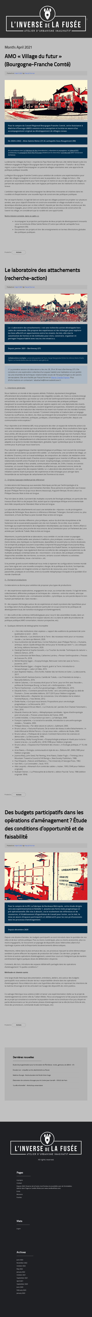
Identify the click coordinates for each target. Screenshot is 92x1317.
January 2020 (21, 1293)
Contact (19, 1183)
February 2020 (21, 1290)
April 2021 (20, 1281)
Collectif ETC (73, 150)
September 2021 (22, 1278)
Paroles (19, 1197)
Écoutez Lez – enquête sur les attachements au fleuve (31, 1070)
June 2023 (20, 1260)
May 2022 (20, 1269)
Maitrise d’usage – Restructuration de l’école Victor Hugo (32, 1075)
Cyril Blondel (65, 153)
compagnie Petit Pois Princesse (30, 153)
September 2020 (22, 1284)
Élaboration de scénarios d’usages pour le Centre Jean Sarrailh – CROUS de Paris (40, 1080)
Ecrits (18, 1191)
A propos (20, 1180)
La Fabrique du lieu (30, 150)
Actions (18, 252)
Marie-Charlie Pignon (60, 377)
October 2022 (21, 1266)
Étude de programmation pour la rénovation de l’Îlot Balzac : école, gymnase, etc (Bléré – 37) (43, 1065)
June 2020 (20, 1287)
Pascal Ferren (30, 73)
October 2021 (21, 1275)
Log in (19, 1229)
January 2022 (21, 1272)
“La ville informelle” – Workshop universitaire (28, 1085)
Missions (20, 1194)
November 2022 (22, 1263)
